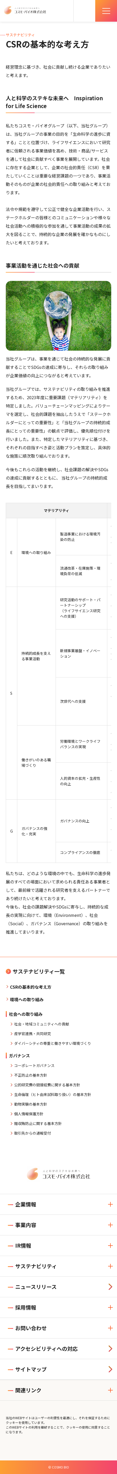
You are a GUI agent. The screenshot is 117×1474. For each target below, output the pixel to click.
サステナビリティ (32, 1266)
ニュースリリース (32, 1286)
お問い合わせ (27, 1328)
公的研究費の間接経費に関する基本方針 (47, 1084)
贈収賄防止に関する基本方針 (38, 1123)
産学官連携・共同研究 (32, 1033)
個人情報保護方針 (29, 1113)
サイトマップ (27, 1369)
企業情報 (22, 1204)
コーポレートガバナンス (34, 1065)
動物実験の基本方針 (30, 1104)
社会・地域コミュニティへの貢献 (41, 1024)
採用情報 (22, 1307)
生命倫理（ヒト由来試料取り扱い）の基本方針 (52, 1094)
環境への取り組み (27, 999)
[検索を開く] (84, 11)
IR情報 (19, 1245)
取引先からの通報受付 (32, 1133)
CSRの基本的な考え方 (30, 987)
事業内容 (22, 1225)
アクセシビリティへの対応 (43, 1348)
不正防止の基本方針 (30, 1075)
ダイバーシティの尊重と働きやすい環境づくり (52, 1043)
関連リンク (24, 1390)
